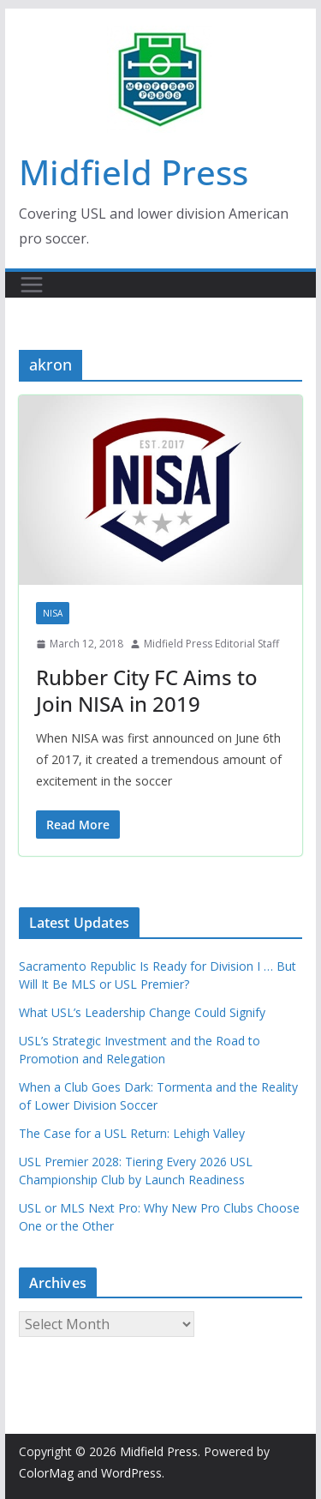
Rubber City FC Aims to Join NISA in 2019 (147, 690)
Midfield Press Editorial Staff (211, 643)
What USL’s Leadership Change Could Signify (142, 1012)
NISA (52, 613)
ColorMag (46, 1473)
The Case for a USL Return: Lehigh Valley (132, 1133)
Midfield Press (133, 172)
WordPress (131, 1473)
